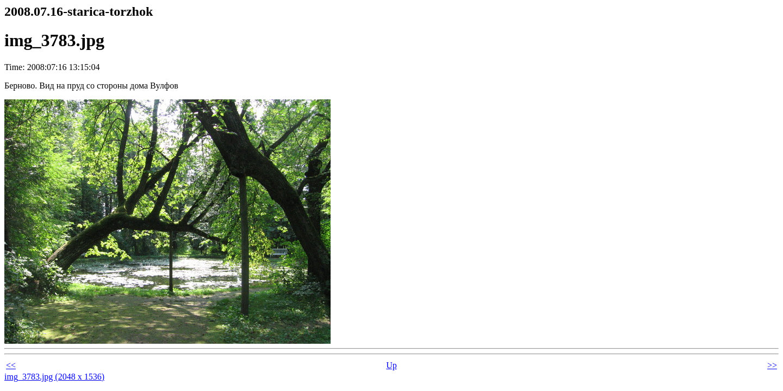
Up (391, 365)
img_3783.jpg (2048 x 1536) (54, 376)
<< (11, 365)
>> (772, 365)
